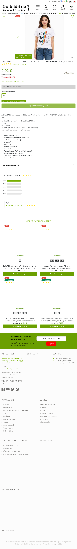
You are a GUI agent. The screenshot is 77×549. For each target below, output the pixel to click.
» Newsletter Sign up (47, 413)
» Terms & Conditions (9, 419)
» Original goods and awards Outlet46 (15, 410)
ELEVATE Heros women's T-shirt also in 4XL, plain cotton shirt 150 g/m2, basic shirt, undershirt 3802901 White (20, 267)
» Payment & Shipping (47, 404)
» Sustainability (45, 422)
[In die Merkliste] (72, 17)
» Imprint (5, 422)
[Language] (74, 2)
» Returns (43, 407)
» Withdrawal (6, 416)
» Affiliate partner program (11, 451)
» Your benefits (7, 407)
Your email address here (51, 338)
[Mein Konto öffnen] (63, 7)
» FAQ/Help (44, 419)
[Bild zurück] (17, 37)
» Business (5, 404)
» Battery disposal (8, 425)
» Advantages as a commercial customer (15, 454)
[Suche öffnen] (46, 7)
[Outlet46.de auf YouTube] (8, 389)
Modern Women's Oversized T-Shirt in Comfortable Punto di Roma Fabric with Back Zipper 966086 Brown (57, 267)
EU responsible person (11, 165)
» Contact (43, 410)
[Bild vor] (71, 37)
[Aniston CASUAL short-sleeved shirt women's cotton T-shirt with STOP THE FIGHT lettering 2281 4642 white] (44, 37)
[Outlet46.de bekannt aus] (41, 462)
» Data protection (7, 428)
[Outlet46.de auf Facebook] (3, 389)
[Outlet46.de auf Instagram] (17, 389)
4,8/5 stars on (58, 1)
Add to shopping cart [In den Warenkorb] (38, 106)
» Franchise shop (7, 448)
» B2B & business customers (11, 445)
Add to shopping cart (20, 274)
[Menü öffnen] (38, 7)
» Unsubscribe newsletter (48, 416)
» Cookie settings (7, 431)
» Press (4, 413)
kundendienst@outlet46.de (11, 369)
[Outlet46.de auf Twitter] (12, 389)
